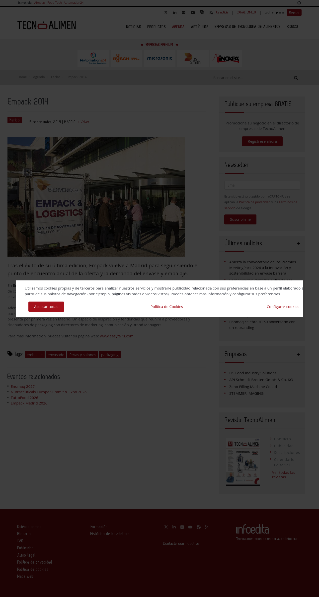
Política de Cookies (167, 306)
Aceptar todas (46, 306)
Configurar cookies (283, 306)
